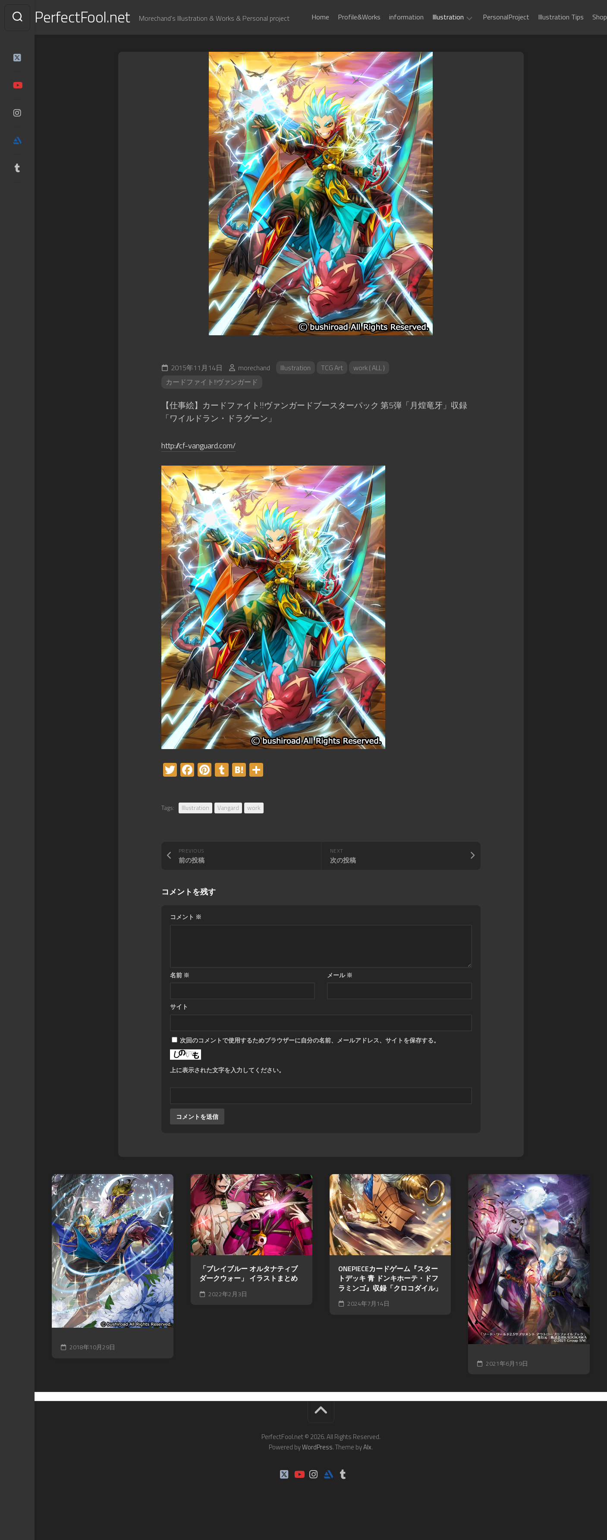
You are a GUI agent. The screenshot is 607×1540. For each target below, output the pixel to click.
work (254, 827)
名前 (179, 994)
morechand (254, 388)
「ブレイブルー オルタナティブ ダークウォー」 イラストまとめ (248, 1293)
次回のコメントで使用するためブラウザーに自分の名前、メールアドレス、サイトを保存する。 (310, 1059)
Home (303, 39)
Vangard (228, 827)
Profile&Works (342, 39)
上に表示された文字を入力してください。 (227, 1089)
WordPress (317, 1467)
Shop (582, 39)
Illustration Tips (543, 39)
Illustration (431, 40)
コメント (185, 937)
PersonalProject (488, 39)
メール (339, 994)
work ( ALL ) (370, 388)
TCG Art (332, 388)
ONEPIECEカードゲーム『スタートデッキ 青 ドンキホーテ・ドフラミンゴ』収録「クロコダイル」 (390, 1298)
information (389, 39)
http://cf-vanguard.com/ (202, 465)
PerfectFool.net (100, 17)
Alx (367, 1467)
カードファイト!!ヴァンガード (212, 402)
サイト (179, 1026)
